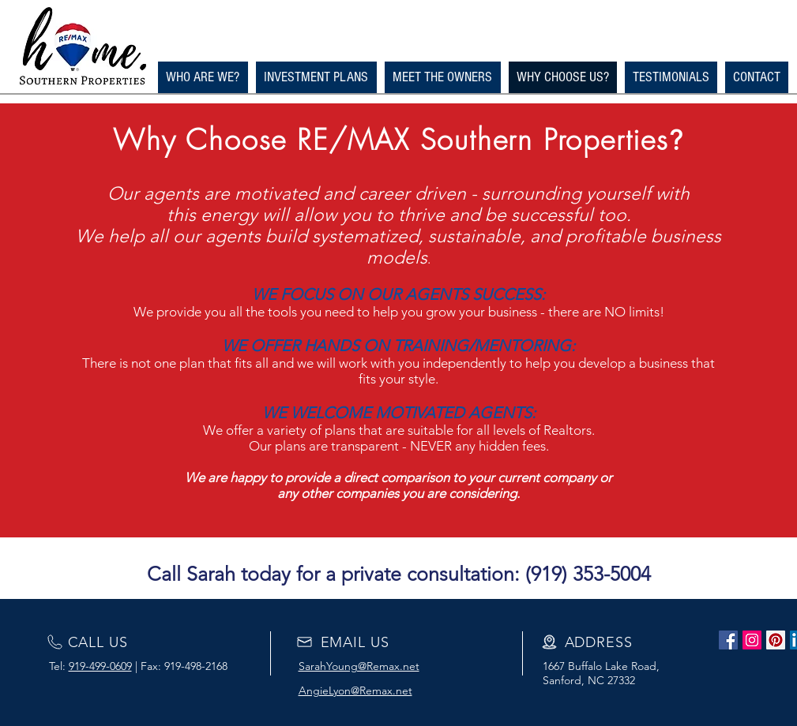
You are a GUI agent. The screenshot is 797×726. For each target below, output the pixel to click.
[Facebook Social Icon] (728, 640)
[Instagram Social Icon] (751, 640)
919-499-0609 (100, 666)
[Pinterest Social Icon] (775, 640)
